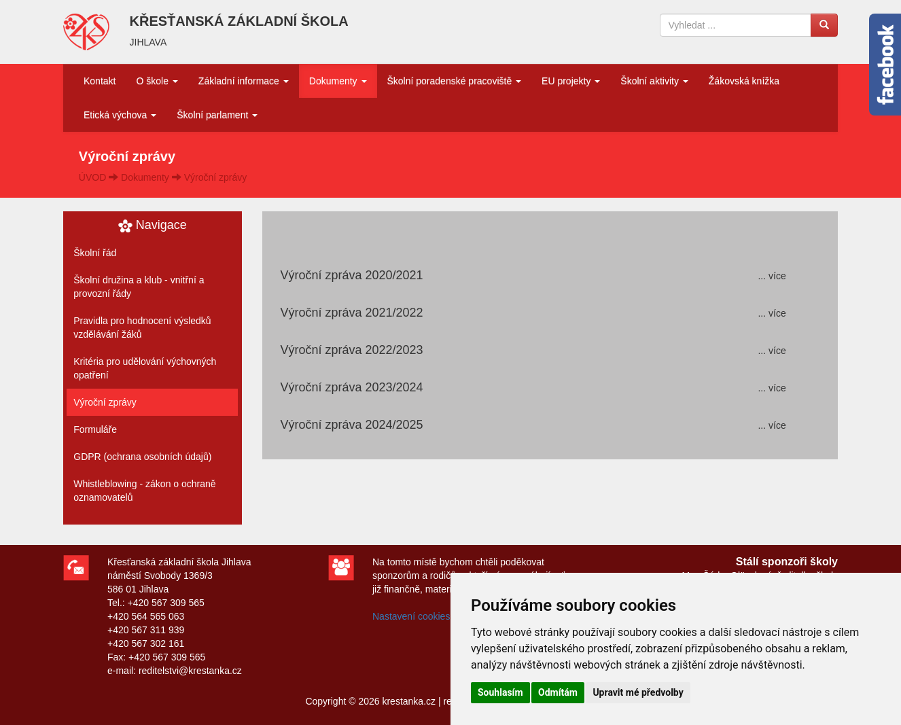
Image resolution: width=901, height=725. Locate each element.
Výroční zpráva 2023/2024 (351, 387)
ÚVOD (92, 177)
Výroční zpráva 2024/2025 (351, 424)
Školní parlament (217, 114)
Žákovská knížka (744, 80)
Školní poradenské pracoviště (454, 80)
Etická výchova (120, 114)
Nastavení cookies (411, 616)
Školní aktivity (654, 80)
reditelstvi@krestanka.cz (190, 670)
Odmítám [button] (558, 692)
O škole (156, 80)
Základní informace (243, 80)
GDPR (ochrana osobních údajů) (142, 456)
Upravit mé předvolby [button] (638, 692)
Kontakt (100, 80)
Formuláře (95, 429)
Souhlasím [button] (500, 692)
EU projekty (571, 80)
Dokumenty (338, 80)
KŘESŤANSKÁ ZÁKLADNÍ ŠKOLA (239, 21)
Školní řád (94, 252)
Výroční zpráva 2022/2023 (351, 350)
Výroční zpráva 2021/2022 (351, 312)
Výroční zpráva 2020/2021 (351, 275)
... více (771, 275)
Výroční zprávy (215, 177)
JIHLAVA (148, 42)
